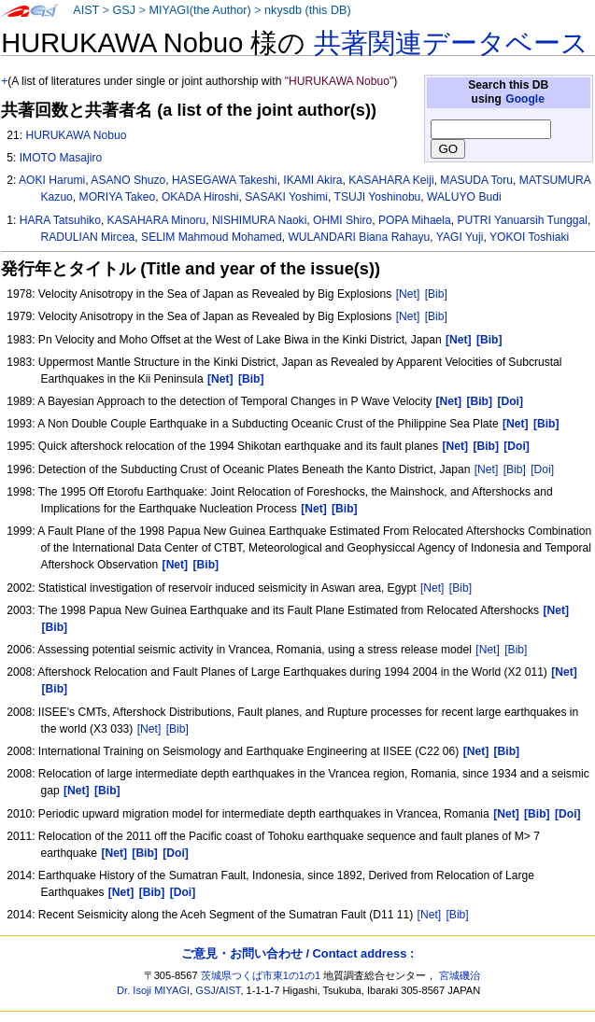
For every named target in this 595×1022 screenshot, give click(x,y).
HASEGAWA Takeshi (224, 180)
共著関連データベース (451, 43)
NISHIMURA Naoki (259, 220)
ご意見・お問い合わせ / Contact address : (297, 953)
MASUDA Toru (476, 180)
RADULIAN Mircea (88, 237)
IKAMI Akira (312, 180)
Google (525, 98)
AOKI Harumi (52, 180)
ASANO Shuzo (128, 180)
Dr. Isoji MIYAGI (153, 990)
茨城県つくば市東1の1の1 (261, 975)
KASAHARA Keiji (390, 180)
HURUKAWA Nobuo (75, 135)
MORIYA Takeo (117, 196)
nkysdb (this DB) (307, 10)
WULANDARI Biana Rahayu (359, 237)
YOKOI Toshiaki (529, 237)
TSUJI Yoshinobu (377, 196)
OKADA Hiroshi (200, 196)
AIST (86, 10)
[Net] (408, 294)
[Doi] (542, 469)
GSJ (123, 10)
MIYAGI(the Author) (199, 10)
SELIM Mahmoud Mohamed (211, 237)
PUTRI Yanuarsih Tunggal (523, 220)
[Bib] (436, 294)
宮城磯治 (459, 975)
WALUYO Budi (464, 196)
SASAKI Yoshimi (286, 196)
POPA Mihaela (414, 220)
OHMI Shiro (342, 220)
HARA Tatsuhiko (60, 220)
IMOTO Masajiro (61, 157)
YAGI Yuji (460, 237)
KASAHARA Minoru (156, 220)
